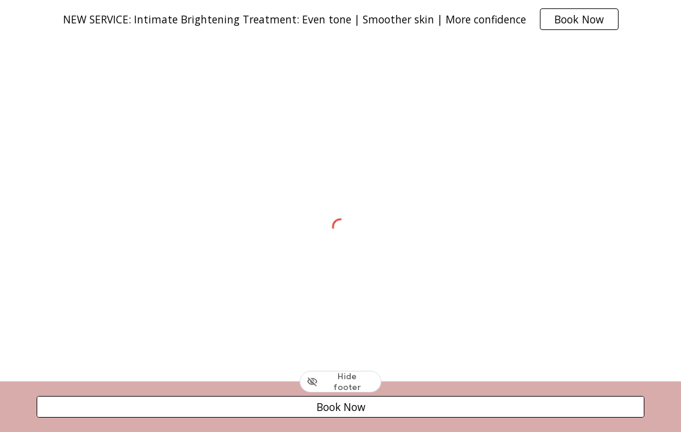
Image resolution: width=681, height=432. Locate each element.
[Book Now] (340, 407)
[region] (340, 19)
